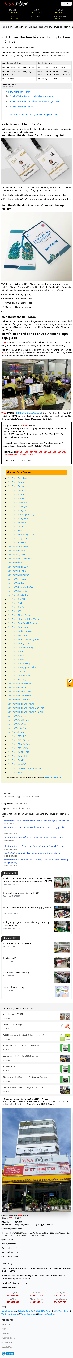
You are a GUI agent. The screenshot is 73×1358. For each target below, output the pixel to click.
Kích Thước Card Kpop (17, 627)
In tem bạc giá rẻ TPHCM (13, 1014)
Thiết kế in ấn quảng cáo (28, 413)
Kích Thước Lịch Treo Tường (20, 647)
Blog (3, 1306)
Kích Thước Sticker (15, 530)
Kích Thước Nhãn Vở (16, 671)
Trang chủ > (6, 27)
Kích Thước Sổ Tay (15, 583)
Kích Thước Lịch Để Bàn (18, 575)
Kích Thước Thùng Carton (19, 615)
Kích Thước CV (14, 611)
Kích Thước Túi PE (15, 655)
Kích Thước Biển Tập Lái (18, 740)
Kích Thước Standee (16, 490)
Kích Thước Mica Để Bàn (18, 744)
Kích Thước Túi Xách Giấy (18, 663)
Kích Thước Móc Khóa (17, 736)
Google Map (6, 1347)
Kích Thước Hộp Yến (16, 728)
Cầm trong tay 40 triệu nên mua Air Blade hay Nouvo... (25, 1077)
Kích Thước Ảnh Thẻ (16, 562)
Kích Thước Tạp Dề (15, 607)
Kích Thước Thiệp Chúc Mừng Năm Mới (25, 712)
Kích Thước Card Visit (17, 482)
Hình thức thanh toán (9, 1244)
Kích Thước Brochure (17, 502)
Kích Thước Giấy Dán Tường (20, 587)
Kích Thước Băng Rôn (17, 510)
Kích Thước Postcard (16, 579)
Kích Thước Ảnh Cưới (17, 764)
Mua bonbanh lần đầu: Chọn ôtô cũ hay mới (20, 1056)
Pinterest (5, 1333)
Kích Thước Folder (15, 498)
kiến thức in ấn (14, 808)
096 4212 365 (28, 454)
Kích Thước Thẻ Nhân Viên (19, 558)
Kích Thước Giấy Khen (17, 538)
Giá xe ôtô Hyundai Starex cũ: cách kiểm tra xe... (22, 1045)
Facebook (5, 1324)
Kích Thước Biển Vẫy (16, 679)
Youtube (5, 1329)
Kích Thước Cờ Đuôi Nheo (19, 675)
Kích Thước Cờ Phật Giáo (18, 752)
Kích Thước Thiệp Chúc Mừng (20, 703)
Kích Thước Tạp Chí (16, 599)
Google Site (6, 1342)
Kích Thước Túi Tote (16, 651)
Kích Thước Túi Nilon (16, 659)
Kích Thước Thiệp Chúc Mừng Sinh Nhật (25, 707)
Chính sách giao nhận (9, 1256)
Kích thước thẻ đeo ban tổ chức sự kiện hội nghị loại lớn (33, 101)
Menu (66, 3)
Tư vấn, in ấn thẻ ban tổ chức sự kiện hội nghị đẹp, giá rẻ (30, 114)
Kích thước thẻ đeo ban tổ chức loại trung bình (29, 96)
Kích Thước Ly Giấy (16, 554)
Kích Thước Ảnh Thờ (16, 716)
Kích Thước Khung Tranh (18, 643)
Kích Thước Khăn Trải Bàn (19, 683)
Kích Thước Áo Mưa (16, 550)
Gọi (70, 682)
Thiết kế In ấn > (20, 27)
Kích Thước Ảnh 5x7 (16, 772)
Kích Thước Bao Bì (15, 760)
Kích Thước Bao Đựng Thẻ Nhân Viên (24, 768)
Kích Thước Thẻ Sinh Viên (19, 699)
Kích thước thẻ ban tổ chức (17, 91)
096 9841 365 (22, 451)
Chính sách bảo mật (9, 1248)
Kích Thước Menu (15, 526)
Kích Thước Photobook (17, 546)
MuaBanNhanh (8, 1338)
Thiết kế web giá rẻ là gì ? (13, 1024)
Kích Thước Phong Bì (16, 570)
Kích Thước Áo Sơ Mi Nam (19, 691)
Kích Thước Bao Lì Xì (16, 542)
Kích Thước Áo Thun (16, 687)
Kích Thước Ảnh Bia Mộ (18, 720)
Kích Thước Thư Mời (16, 522)
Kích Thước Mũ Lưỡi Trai (18, 748)
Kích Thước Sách (14, 603)
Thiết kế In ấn (21, 803)
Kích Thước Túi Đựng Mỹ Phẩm (21, 667)
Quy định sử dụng (8, 1240)
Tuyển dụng (6, 1263)
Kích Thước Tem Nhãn (17, 591)
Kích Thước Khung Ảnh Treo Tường (23, 619)
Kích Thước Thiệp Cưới (17, 566)
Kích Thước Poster (15, 486)
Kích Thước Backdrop (17, 478)
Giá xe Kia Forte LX (10, 1066)
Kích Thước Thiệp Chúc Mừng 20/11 (23, 639)
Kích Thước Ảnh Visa (16, 724)
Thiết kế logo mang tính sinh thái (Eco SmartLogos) (23, 1035)
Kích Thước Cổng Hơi (17, 756)
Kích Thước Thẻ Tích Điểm (19, 695)
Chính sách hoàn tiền (9, 1252)
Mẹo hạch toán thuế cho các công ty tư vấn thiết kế (23, 1087)
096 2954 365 (50, 451)
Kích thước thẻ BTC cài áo (19, 106)
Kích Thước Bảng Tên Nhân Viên (22, 623)
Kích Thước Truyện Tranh (18, 595)
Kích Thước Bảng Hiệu (17, 518)
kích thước (27, 808)
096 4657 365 (36, 451)
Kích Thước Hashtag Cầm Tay (20, 514)
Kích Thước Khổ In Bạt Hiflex (20, 631)
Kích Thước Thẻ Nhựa (17, 635)
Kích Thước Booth (15, 732)
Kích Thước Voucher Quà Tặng (21, 534)
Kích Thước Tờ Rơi (15, 494)
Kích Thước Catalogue (17, 506)
